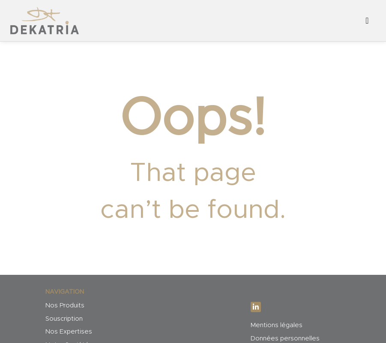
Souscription (64, 319)
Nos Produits (64, 305)
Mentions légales (276, 325)
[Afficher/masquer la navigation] (367, 20)
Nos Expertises (68, 331)
